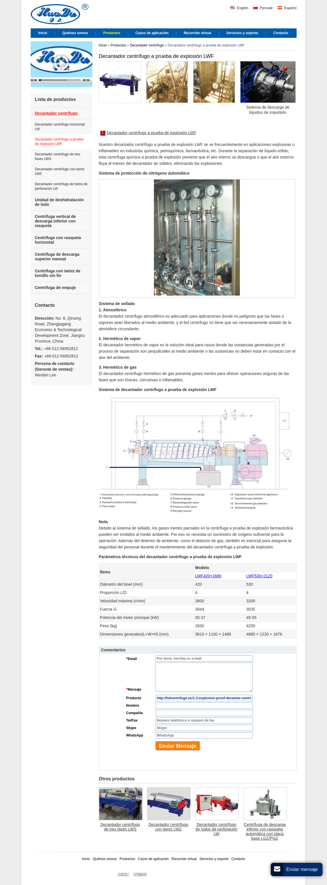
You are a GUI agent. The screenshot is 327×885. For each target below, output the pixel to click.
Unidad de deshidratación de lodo (59, 202)
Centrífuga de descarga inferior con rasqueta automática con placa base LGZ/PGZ (264, 831)
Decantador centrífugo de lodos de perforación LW (216, 829)
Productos (119, 45)
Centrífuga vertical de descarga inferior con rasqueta (55, 221)
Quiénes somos (105, 859)
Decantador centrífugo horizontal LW (60, 126)
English (239, 8)
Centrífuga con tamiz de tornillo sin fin (58, 273)
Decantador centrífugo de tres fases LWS (120, 826)
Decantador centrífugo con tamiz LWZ (168, 826)
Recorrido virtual (184, 859)
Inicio (103, 45)
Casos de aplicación (153, 859)
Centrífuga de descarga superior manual (57, 256)
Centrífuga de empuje (55, 287)
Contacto (45, 305)
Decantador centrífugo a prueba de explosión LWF (148, 133)
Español (287, 8)
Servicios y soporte (213, 859)
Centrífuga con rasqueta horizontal (58, 240)
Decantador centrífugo (147, 45)
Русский (263, 8)
